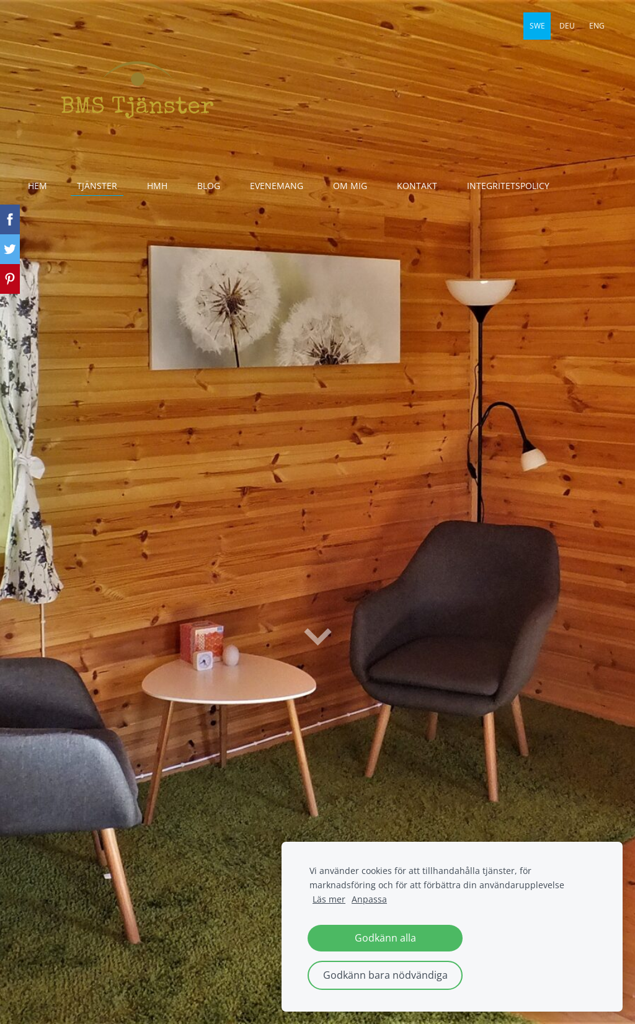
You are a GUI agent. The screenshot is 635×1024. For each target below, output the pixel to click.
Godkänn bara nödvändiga (385, 975)
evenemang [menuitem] (276, 186)
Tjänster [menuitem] (97, 186)
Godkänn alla (385, 938)
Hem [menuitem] (37, 186)
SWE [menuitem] (537, 25)
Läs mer (329, 899)
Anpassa (369, 899)
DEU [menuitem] (567, 25)
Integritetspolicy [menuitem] (508, 186)
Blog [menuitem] (208, 186)
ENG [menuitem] (597, 25)
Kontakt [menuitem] (417, 186)
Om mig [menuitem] (350, 186)
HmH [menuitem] (157, 186)
